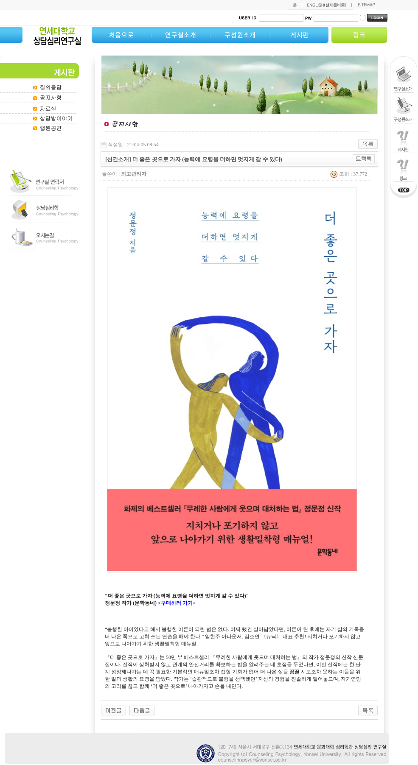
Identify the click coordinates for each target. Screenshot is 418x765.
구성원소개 (240, 34)
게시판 (299, 34)
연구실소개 (180, 34)
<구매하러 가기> (177, 603)
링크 (359, 34)
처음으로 (121, 34)
